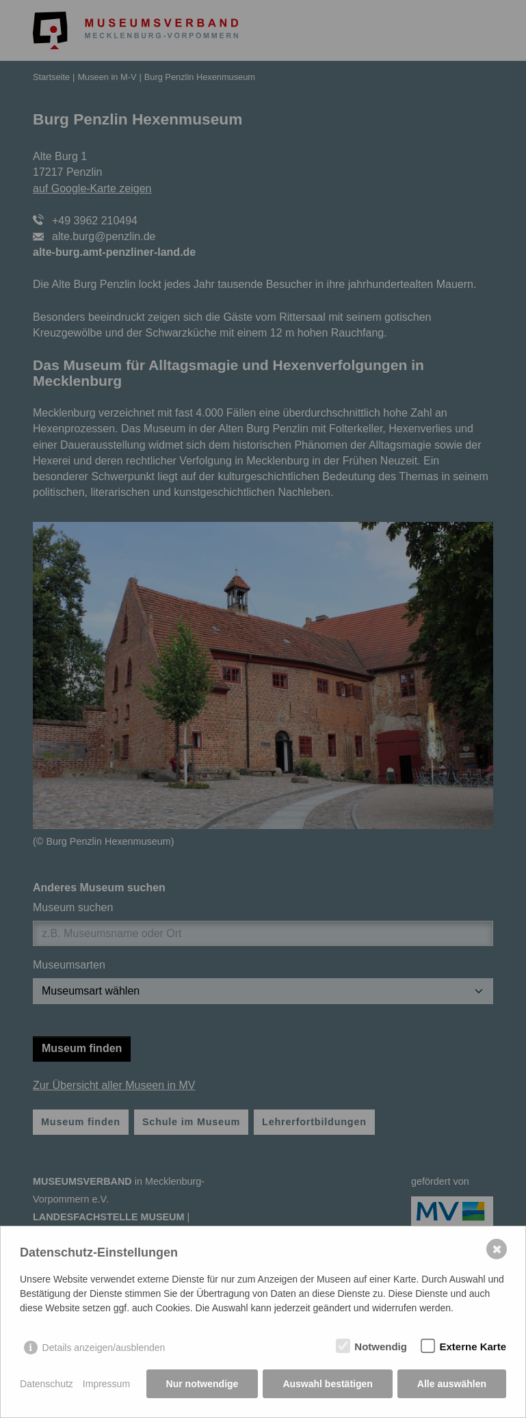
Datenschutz (46, 1383)
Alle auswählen (451, 1383)
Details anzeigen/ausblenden (104, 1347)
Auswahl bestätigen (327, 1383)
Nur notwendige (202, 1383)
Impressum (106, 1383)
